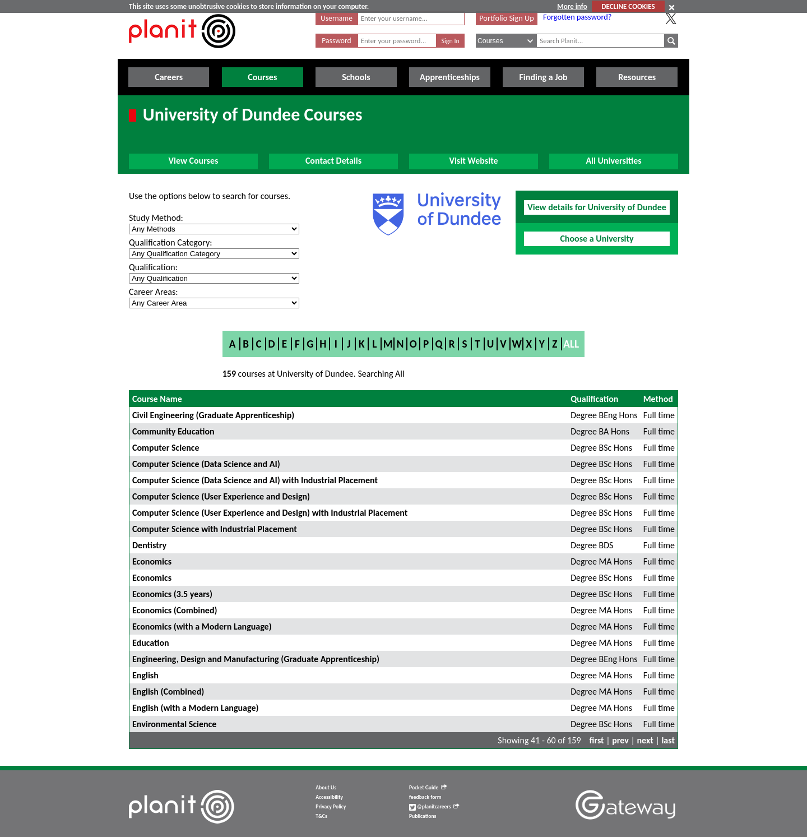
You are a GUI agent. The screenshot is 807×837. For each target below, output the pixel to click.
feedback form (425, 797)
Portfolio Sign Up (506, 18)
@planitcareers (434, 806)
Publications (422, 816)
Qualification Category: (170, 242)
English (145, 675)
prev (620, 740)
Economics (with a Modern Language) (202, 626)
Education (150, 642)
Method (658, 399)
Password (336, 40)
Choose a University (596, 238)
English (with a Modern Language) (195, 707)
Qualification (594, 399)
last (668, 740)
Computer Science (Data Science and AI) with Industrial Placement (255, 480)
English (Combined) (168, 691)
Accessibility (329, 797)
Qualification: (153, 267)
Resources (637, 77)
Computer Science (166, 447)
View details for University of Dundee (596, 207)
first (597, 740)
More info (572, 6)
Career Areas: (153, 291)
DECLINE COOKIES (628, 6)
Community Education (173, 431)
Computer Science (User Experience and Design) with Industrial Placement (269, 512)
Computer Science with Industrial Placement (214, 529)
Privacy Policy (331, 806)
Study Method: (156, 217)
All (571, 343)
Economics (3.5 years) (172, 594)
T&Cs (321, 816)
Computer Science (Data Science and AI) (206, 464)
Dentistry (149, 545)
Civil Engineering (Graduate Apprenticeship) (213, 415)
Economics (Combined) (174, 610)
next (645, 740)
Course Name (157, 399)
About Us (326, 787)
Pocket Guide (428, 787)
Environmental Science (174, 724)
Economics (151, 561)
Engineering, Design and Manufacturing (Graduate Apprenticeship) (255, 659)
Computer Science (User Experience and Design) (221, 496)
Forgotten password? (577, 17)
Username (337, 18)
